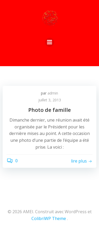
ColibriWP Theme (48, 218)
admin (53, 93)
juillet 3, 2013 (49, 99)
